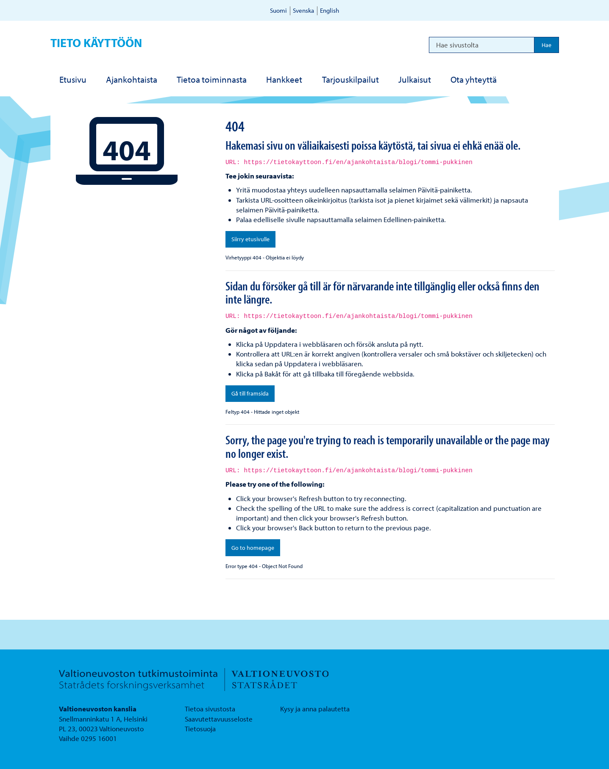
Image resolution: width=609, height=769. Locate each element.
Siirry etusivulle (250, 239)
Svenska (303, 10)
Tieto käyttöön (96, 42)
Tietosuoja (200, 728)
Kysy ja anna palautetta (315, 708)
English (329, 10)
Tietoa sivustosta (210, 708)
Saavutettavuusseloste (219, 718)
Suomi (278, 10)
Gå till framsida (250, 393)
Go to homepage (252, 548)
